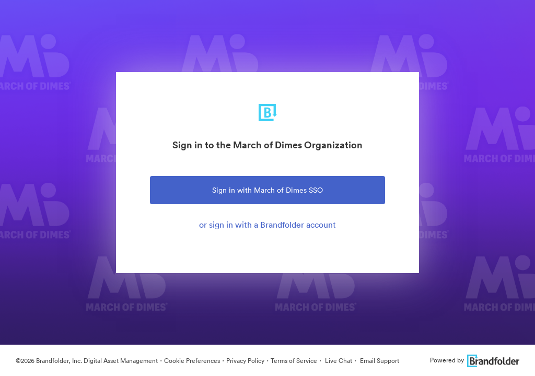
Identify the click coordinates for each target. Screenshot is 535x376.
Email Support (378, 360)
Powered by (474, 360)
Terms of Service (294, 360)
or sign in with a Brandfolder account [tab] (267, 224)
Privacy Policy (245, 360)
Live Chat (337, 360)
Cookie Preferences (192, 360)
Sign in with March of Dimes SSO (267, 190)
